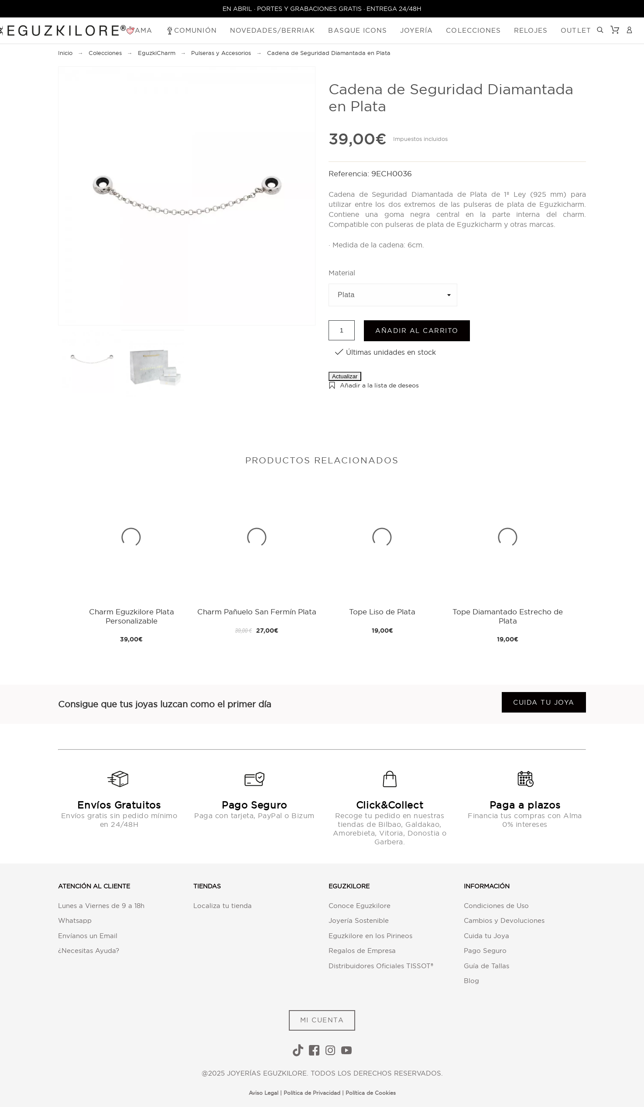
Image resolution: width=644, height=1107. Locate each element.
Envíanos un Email (87, 936)
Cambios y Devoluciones (504, 920)
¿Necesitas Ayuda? (88, 950)
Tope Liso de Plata (382, 611)
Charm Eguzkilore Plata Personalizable (131, 616)
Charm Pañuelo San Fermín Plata (256, 611)
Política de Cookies (371, 1093)
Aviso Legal (263, 1093)
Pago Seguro (485, 950)
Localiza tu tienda (222, 905)
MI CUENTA (322, 1020)
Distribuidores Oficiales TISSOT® (381, 966)
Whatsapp (75, 920)
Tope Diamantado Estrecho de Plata (507, 616)
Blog (471, 981)
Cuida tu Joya (486, 936)
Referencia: (350, 173)
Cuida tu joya (544, 702)
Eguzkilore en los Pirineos (370, 936)
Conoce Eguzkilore (360, 905)
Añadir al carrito (417, 330)
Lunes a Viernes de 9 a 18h (101, 905)
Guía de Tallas (486, 966)
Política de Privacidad (312, 1093)
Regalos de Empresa (362, 950)
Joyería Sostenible (359, 920)
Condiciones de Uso (496, 905)
